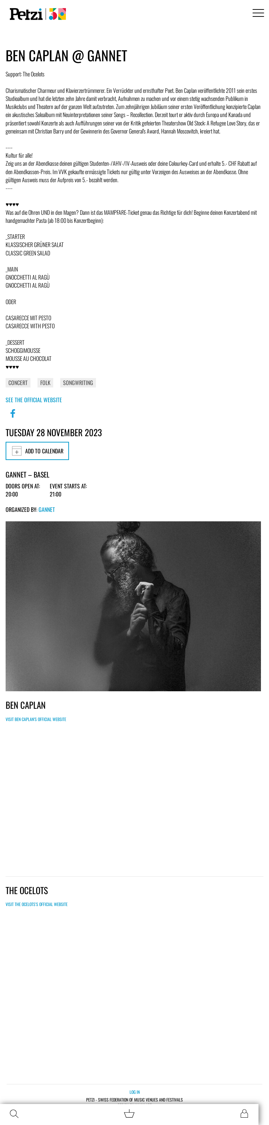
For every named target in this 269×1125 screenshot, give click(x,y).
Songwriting (78, 382)
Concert (18, 382)
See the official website (34, 400)
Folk (45, 382)
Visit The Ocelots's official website (37, 904)
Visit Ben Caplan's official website (36, 719)
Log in (135, 1092)
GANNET (47, 509)
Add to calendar (37, 451)
